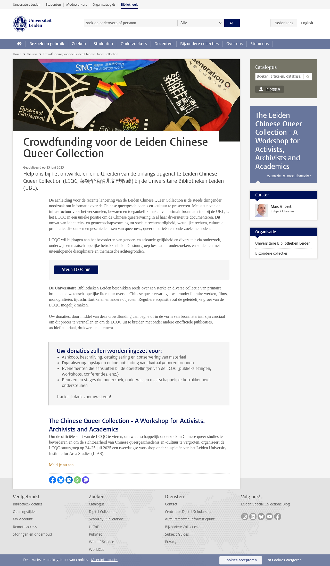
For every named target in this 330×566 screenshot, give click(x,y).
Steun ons (259, 43)
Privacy (170, 541)
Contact (171, 504)
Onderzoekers (134, 43)
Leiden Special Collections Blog (265, 504)
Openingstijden (25, 511)
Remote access (25, 527)
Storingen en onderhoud (32, 534)
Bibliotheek (129, 4)
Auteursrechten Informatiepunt (189, 519)
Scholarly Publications (106, 519)
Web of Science (101, 541)
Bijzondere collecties (199, 43)
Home (17, 54)
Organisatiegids (104, 4)
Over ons (234, 43)
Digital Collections (103, 511)
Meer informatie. (104, 559)
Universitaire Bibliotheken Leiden (282, 243)
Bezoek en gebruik (46, 43)
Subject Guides (177, 534)
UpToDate (96, 527)
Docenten (163, 43)
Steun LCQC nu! (76, 269)
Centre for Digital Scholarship (188, 511)
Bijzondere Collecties (181, 527)
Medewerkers (76, 4)
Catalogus (266, 67)
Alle (183, 22)
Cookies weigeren (287, 560)
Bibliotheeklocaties (27, 504)
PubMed (95, 534)
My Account (22, 519)
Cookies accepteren (241, 560)
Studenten (53, 4)
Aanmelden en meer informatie (288, 175)
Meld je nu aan (61, 465)
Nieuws (32, 54)
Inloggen (273, 89)
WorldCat (96, 549)
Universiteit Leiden (26, 4)
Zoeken (79, 43)
